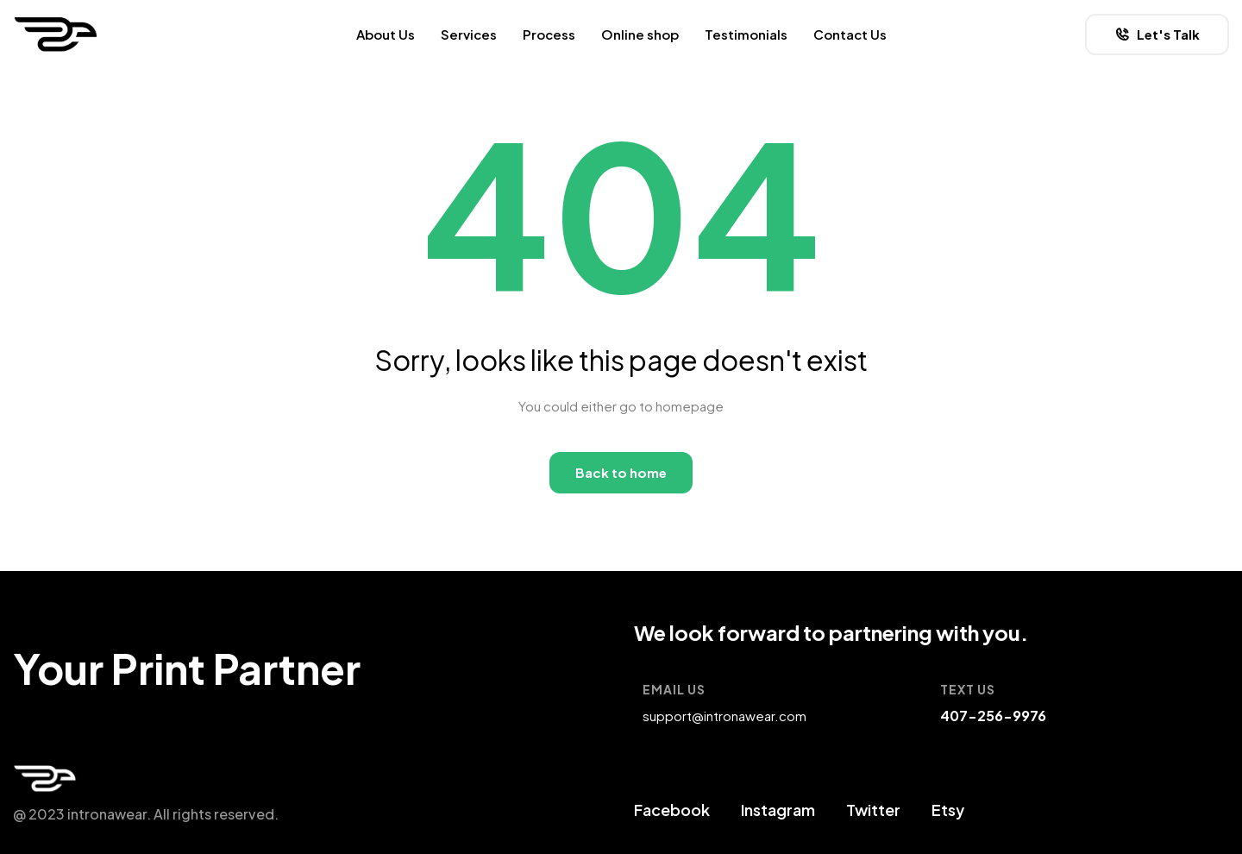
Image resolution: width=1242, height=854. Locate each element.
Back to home (621, 472)
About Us (385, 34)
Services (469, 34)
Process (549, 34)
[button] (1157, 34)
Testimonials (746, 34)
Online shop (640, 34)
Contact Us (850, 34)
